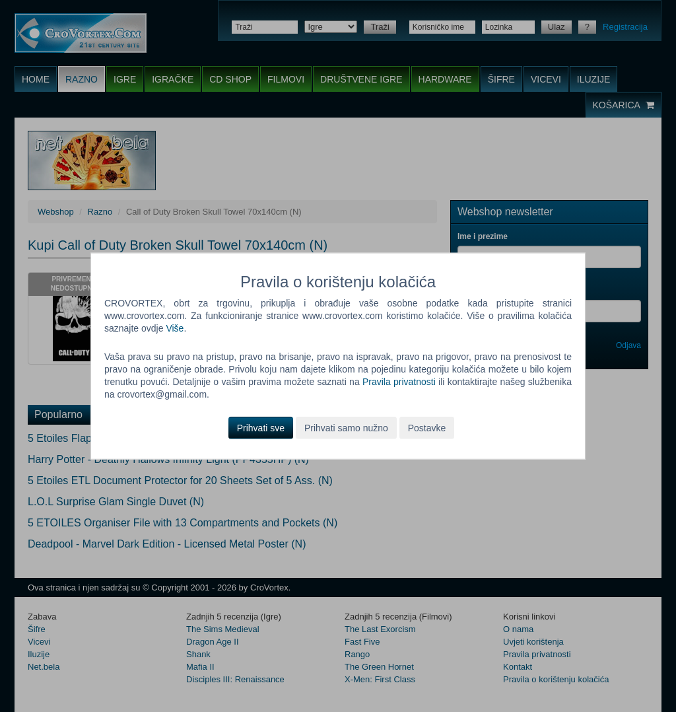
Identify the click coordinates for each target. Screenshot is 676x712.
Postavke (427, 427)
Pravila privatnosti (399, 381)
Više (175, 328)
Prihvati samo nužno (346, 427)
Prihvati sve (261, 427)
